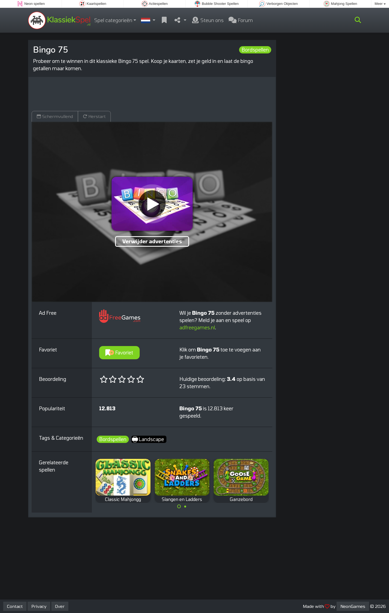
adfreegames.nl (197, 327)
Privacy (38, 606)
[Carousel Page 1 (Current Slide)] (179, 506)
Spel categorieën (113, 20)
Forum (241, 20)
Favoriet (119, 352)
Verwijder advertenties (152, 241)
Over (60, 606)
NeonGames (352, 606)
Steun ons (207, 20)
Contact (15, 606)
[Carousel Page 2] (185, 506)
